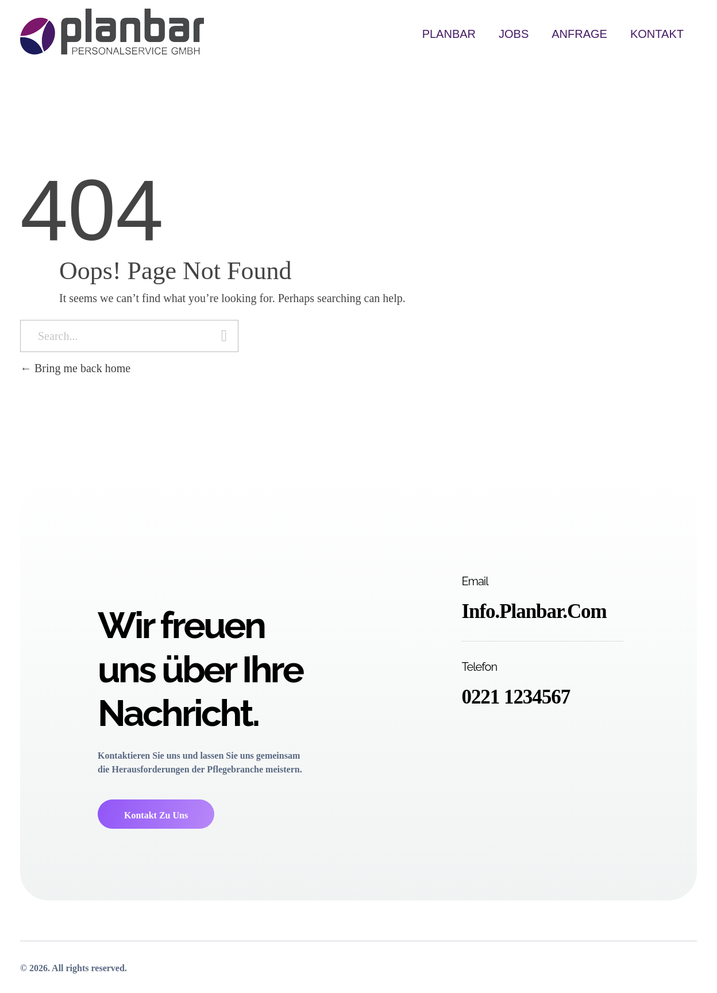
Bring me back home (75, 368)
